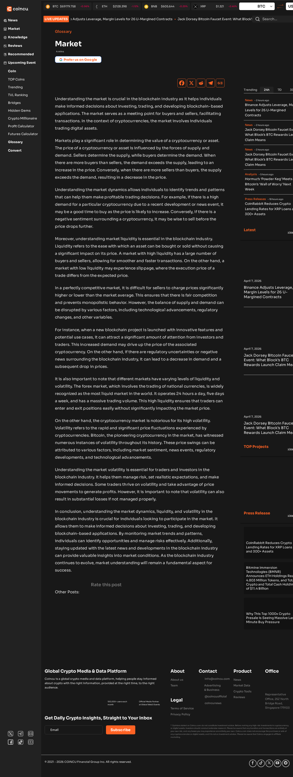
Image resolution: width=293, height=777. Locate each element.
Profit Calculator (21, 126)
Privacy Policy (180, 714)
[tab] (267, 90)
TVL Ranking (18, 95)
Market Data (241, 685)
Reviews (239, 697)
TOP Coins (16, 79)
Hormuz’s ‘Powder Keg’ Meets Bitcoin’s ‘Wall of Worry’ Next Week (269, 184)
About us (177, 679)
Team (174, 685)
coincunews (213, 703)
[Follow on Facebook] (253, 763)
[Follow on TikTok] (261, 763)
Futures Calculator (23, 134)
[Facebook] (181, 83)
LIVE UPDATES (56, 19)
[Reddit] (201, 83)
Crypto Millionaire (22, 118)
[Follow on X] (269, 763)
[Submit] (257, 19)
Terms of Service (182, 708)
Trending (15, 87)
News (237, 679)
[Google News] (220, 83)
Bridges (14, 103)
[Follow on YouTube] (277, 763)
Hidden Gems (19, 110)
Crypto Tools (242, 691)
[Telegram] (210, 83)
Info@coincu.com (217, 678)
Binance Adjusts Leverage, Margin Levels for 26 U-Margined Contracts (125, 19)
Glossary (63, 31)
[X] (191, 83)
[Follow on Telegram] (286, 763)
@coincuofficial (216, 696)
